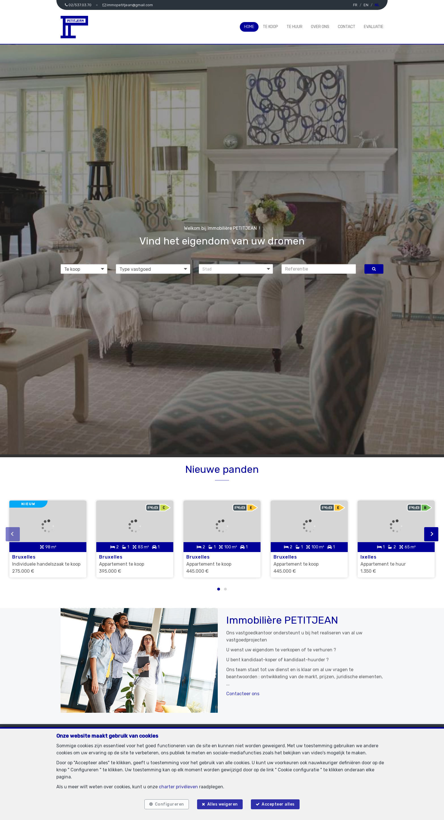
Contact (346, 26)
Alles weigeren (222, 803)
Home (249, 26)
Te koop (270, 26)
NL (377, 5)
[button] (236, 269)
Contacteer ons (242, 691)
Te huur (294, 26)
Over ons (320, 26)
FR (355, 5)
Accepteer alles (279, 803)
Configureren (168, 803)
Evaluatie (373, 26)
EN (366, 5)
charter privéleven (178, 785)
